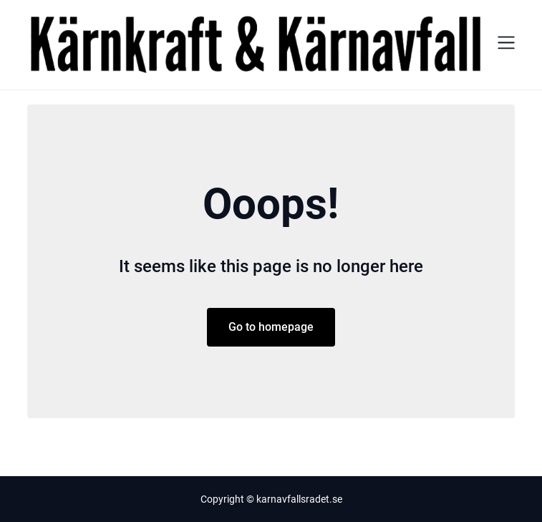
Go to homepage (271, 327)
